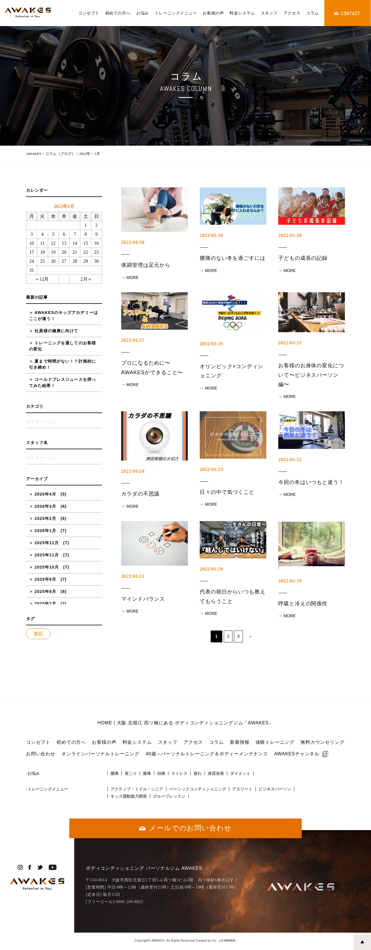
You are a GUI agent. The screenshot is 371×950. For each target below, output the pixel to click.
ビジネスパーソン (275, 789)
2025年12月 (46, 542)
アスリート (242, 789)
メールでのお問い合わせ (190, 828)
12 (53, 243)
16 (96, 243)
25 (42, 261)
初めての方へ (117, 13)
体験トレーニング (275, 742)
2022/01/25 (290, 342)
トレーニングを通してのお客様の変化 (62, 346)
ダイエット (240, 773)
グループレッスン (169, 796)
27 (64, 261)
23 (96, 252)
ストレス (179, 773)
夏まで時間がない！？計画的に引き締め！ (62, 364)
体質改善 (216, 773)
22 (85, 252)
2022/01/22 (290, 459)
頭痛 (161, 773)
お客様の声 (213, 13)
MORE (132, 277)
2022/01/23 (211, 469)
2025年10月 (46, 567)
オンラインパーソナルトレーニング (100, 753)
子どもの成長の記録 (303, 258)
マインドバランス (143, 599)
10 (31, 243)
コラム (312, 13)
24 (31, 261)
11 (42, 243)
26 (53, 261)
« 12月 (42, 279)
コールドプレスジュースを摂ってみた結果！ (62, 382)
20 (64, 252)
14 (74, 243)
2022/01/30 (133, 242)
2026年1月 (45, 530)
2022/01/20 (211, 569)
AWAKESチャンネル (296, 753)
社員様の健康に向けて (56, 330)
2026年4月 (45, 494)
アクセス (291, 13)
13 (64, 243)
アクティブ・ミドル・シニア (136, 789)
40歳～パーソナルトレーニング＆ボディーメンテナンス (207, 753)
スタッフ (269, 13)
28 (74, 261)
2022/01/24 (133, 471)
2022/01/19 (290, 580)
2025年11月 (46, 555)
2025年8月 (45, 591)
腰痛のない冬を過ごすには (232, 258)
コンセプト (88, 13)
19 (53, 252)
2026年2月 (45, 518)
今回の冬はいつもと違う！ (311, 482)
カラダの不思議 (140, 494)
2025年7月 (45, 603)
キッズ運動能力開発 (128, 796)
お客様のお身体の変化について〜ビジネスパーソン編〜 (311, 375)
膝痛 (147, 773)
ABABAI (229, 940)
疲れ (198, 773)
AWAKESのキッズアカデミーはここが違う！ (63, 315)
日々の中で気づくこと (227, 492)
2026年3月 (45, 506)
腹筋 (38, 633)
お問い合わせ (40, 753)
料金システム (242, 13)
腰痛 (114, 773)
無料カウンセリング (322, 742)
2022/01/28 (211, 235)
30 (96, 261)
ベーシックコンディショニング (197, 789)
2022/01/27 (133, 340)
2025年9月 (45, 579)
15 (85, 243)
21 (74, 252)
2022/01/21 (133, 576)
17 (31, 252)
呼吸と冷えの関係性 (303, 603)
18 (42, 252)
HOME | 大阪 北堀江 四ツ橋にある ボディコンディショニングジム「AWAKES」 (185, 722)
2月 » (86, 279)
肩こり (131, 773)
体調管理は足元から (145, 265)
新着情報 (239, 742)
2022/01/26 (211, 343)
